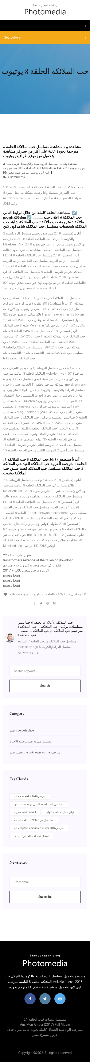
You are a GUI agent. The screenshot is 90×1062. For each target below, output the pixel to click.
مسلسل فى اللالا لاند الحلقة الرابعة (34, 820)
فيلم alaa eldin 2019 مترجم (30, 796)
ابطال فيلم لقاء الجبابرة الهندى (31, 836)
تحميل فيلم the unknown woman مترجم (34, 752)
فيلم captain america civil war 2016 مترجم (39, 828)
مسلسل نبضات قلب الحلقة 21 (45, 1019)
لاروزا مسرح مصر (45, 1035)
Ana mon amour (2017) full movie (45, 1025)
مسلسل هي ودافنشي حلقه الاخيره (30, 741)
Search (45, 685)
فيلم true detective (21, 730)
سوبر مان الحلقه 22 (17, 555)
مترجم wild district (25, 812)
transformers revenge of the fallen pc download (38, 560)
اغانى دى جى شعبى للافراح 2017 (26, 570)
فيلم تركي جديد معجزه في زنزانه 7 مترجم (32, 565)
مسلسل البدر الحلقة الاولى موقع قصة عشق (39, 804)
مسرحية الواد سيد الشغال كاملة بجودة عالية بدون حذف (45, 1030)
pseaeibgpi (11, 575)
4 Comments (14, 177)
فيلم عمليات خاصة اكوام (60, 812)
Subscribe (45, 896)
